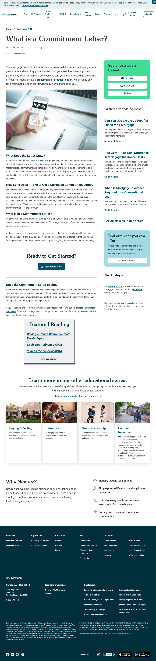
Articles (58, 540)
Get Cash (127, 78)
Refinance (36, 14)
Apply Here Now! (51, 267)
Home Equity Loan (48, 14)
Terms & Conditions (92, 595)
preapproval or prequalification (54, 79)
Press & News (134, 540)
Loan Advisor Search (88, 545)
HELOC (62, 14)
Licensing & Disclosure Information (98, 590)
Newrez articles (127, 303)
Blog (97, 14)
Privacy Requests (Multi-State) (131, 600)
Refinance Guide (12, 545)
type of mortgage (46, 160)
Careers (107, 555)
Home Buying (19, 53)
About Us (108, 535)
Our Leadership (110, 545)
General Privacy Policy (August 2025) (99, 600)
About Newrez (110, 540)
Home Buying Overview (40, 540)
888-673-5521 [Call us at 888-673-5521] (130, 14)
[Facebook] (7, 654)
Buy (25, 14)
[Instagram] (17, 654)
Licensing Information (55, 585)
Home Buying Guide (39, 545)
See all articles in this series (123, 221)
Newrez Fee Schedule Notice (95, 614)
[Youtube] (22, 654)
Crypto (107, 14)
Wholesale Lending (136, 555)
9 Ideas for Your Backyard (44, 351)
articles (79, 308)
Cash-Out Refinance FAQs (44, 345)
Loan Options (85, 540)
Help (82, 535)
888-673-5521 (115, 286)
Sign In (149, 14)
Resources (60, 535)
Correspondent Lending (138, 545)
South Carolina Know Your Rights (132, 605)
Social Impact (110, 550)
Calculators (75, 14)
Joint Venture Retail (137, 550)
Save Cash (127, 85)
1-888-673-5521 (13, 600)
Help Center (88, 14)
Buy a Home (36, 535)
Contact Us (84, 558)
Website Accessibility (93, 605)
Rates (57, 550)
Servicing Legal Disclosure (130, 590)
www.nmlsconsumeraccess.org (31, 635)
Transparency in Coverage (94, 610)
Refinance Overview (14, 540)
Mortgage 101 (24, 29)
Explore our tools (127, 260)
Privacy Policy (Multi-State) (130, 595)
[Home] (10, 14)
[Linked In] (12, 654)
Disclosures (89, 585)
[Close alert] (154, 2)
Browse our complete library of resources (78, 396)
